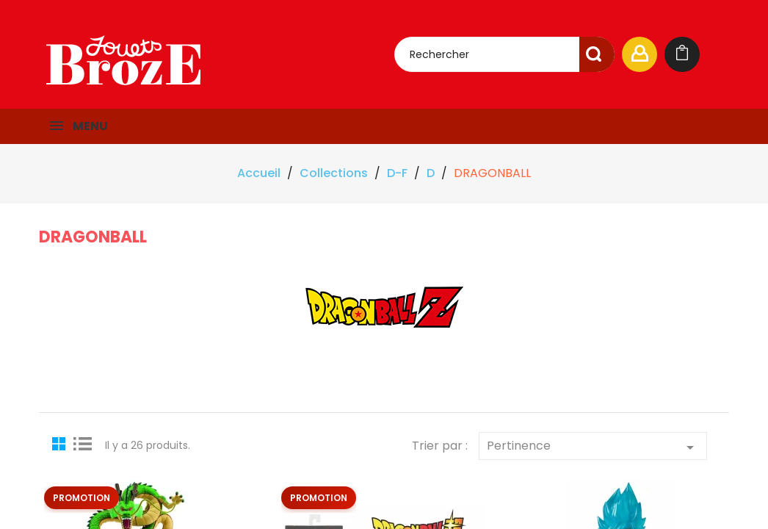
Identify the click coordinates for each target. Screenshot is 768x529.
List (83, 443)
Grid (61, 443)
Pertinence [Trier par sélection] (593, 446)
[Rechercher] (504, 54)
